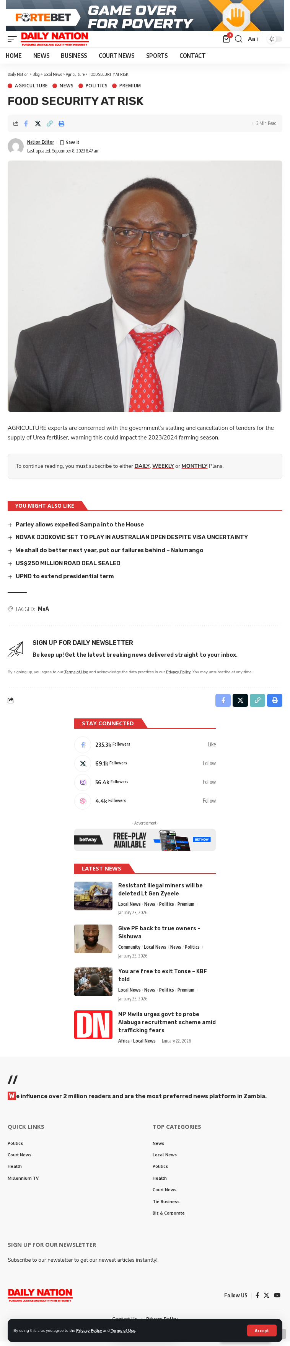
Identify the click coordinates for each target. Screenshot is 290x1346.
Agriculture (31, 90)
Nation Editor (40, 146)
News (66, 90)
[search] (238, 44)
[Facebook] (145, 749)
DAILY (142, 470)
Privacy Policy (89, 1330)
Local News (129, 908)
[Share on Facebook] (26, 128)
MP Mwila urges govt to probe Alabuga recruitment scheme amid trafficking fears (167, 1027)
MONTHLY (195, 470)
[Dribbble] (145, 805)
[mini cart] (227, 44)
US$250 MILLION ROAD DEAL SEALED (68, 567)
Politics (97, 90)
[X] (145, 767)
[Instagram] (145, 786)
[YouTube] (277, 1300)
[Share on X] (38, 128)
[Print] (61, 128)
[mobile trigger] (14, 44)
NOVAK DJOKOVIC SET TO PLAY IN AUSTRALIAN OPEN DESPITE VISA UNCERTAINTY (132, 541)
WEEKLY (163, 470)
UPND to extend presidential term (65, 580)
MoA (43, 613)
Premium (130, 90)
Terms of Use (123, 1330)
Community (129, 951)
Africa (124, 1045)
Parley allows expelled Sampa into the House (80, 528)
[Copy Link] (49, 128)
